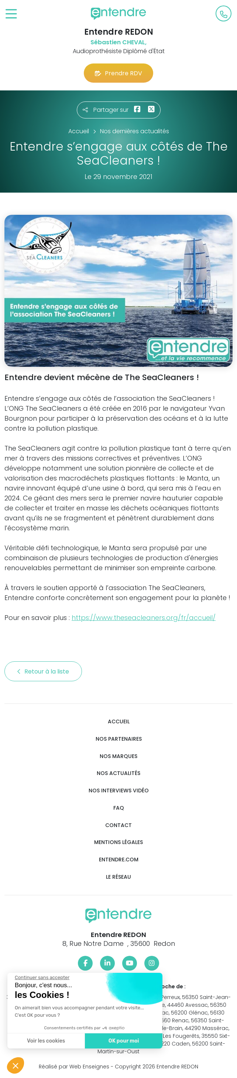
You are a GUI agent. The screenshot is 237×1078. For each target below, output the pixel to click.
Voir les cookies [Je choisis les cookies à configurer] (45, 1041)
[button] (15, 1065)
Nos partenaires (119, 739)
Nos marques (118, 756)
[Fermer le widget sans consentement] (41, 977)
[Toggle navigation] (11, 14)
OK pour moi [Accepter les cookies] (122, 1041)
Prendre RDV (118, 73)
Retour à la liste (43, 671)
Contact (118, 825)
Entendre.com (118, 860)
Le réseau (118, 877)
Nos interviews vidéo (119, 791)
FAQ (118, 808)
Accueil (119, 722)
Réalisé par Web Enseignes (74, 1066)
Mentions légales (118, 842)
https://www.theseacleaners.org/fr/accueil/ (144, 617)
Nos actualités (118, 773)
